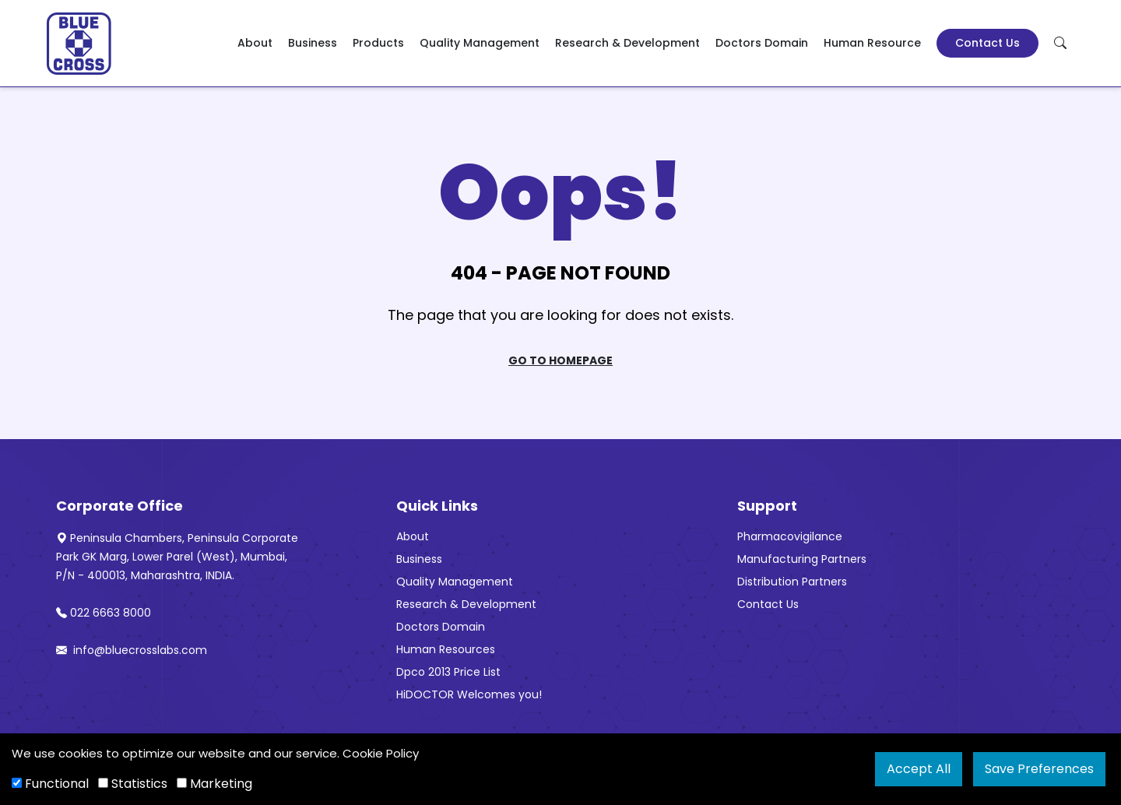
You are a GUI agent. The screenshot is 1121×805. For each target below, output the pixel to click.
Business (312, 43)
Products (378, 43)
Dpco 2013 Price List (448, 672)
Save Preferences (1039, 769)
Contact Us (987, 43)
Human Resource (872, 43)
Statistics (132, 784)
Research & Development (627, 43)
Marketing (214, 784)
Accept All (919, 769)
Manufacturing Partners (801, 559)
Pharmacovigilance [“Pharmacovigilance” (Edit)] (789, 536)
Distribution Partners (792, 581)
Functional (50, 784)
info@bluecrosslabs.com (131, 650)
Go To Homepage (560, 360)
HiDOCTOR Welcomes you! (469, 694)
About (254, 43)
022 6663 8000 (103, 612)
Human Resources (445, 649)
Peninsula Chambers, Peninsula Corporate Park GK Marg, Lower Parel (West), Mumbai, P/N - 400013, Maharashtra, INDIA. (177, 556)
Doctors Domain (761, 43)
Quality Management (479, 43)
